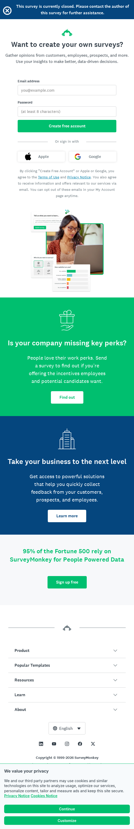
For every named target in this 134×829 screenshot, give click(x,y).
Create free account (67, 126)
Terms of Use (48, 177)
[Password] (67, 111)
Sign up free (67, 582)
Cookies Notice (44, 796)
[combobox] (67, 728)
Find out (67, 397)
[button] (67, 650)
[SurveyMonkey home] (67, 31)
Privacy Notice (17, 796)
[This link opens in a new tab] (41, 744)
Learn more (67, 516)
